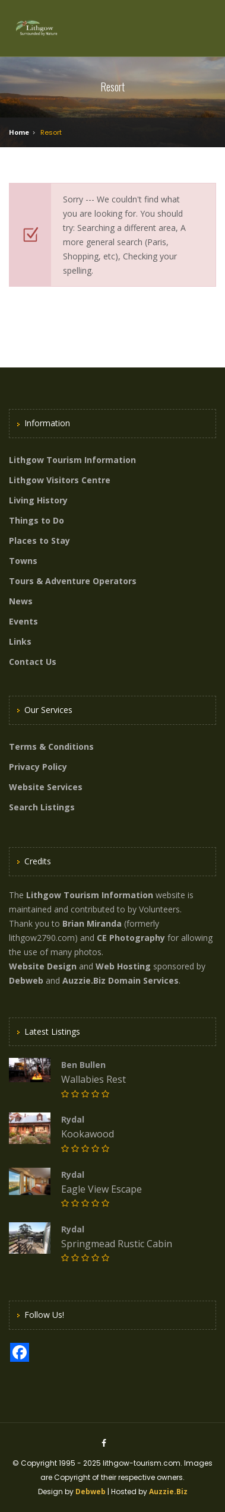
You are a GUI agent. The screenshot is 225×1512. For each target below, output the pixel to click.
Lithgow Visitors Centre (59, 480)
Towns (23, 560)
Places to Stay (39, 540)
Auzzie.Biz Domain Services (120, 980)
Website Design (43, 966)
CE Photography (131, 937)
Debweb (90, 1491)
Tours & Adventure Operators (73, 581)
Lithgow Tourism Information (72, 459)
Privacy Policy (38, 766)
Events (23, 621)
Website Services (46, 787)
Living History (38, 500)
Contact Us (32, 661)
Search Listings (42, 807)
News (21, 601)
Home (19, 132)
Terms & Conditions (51, 746)
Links (20, 641)
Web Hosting (123, 966)
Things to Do (36, 520)
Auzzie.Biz (168, 1491)
